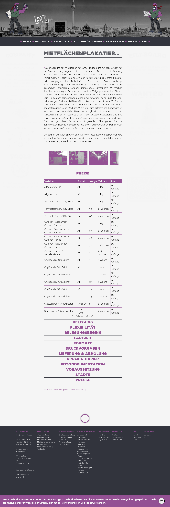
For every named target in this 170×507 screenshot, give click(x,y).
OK (161, 501)
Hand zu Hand (64, 444)
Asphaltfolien (82, 437)
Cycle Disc (103, 440)
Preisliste (62, 41)
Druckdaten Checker (20, 183)
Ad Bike (102, 435)
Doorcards (81, 444)
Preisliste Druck (117, 440)
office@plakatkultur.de (20, 63)
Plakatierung (42, 444)
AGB (145, 437)
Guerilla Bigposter (83, 454)
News (27, 41)
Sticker (80, 465)
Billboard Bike (104, 437)
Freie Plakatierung (44, 440)
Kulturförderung (88, 41)
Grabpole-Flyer (82, 449)
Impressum (148, 435)
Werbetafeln (41, 449)
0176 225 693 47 (28, 79)
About (133, 41)
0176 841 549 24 (25, 71)
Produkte (42, 41)
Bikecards (81, 442)
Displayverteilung (65, 437)
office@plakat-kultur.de (24, 435)
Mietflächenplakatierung (46, 442)
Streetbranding (82, 472)
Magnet (80, 456)
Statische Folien (83, 463)
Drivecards (81, 447)
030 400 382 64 (24, 83)
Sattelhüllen (81, 461)
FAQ (144, 41)
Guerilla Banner (83, 451)
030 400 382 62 (24, 68)
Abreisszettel (82, 435)
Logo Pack (137, 437)
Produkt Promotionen (85, 458)
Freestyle (62, 440)
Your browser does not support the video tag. (147, 112)
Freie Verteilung (65, 442)
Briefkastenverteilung (67, 435)
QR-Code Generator (20, 186)
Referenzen (115, 41)
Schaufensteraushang (45, 447)
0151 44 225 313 (25, 75)
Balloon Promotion (84, 440)
